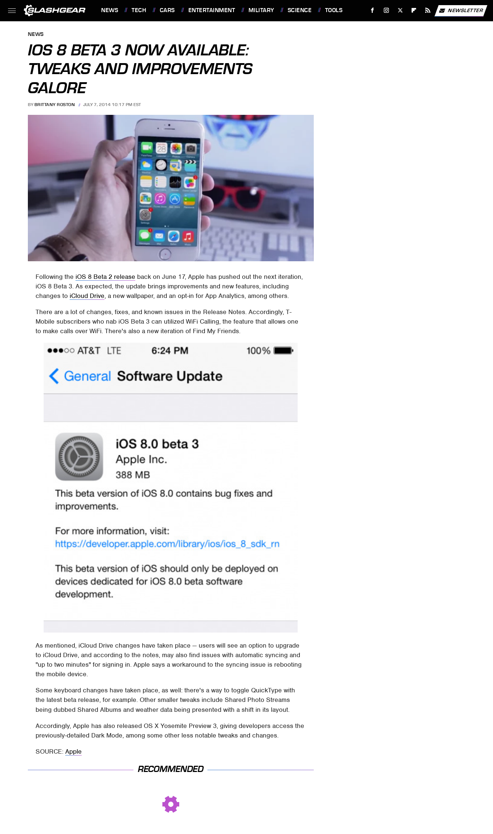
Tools (334, 10)
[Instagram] (386, 10)
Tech (139, 10)
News (109, 10)
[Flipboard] (414, 10)
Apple (73, 751)
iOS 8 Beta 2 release (105, 277)
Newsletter (461, 10)
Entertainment (211, 10)
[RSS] (428, 10)
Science (300, 10)
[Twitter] (400, 10)
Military (261, 10)
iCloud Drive (87, 296)
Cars (167, 10)
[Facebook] (372, 10)
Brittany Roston (54, 104)
